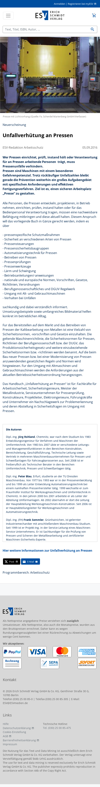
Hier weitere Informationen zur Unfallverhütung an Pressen (47, 550)
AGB (5, 736)
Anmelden (59, 3)
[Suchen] (45, 29)
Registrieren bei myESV (80, 3)
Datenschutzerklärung (17, 728)
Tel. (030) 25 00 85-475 (57, 728)
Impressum (10, 744)
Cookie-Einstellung (14, 732)
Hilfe (6, 724)
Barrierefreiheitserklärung (19, 740)
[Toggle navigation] (8, 15)
